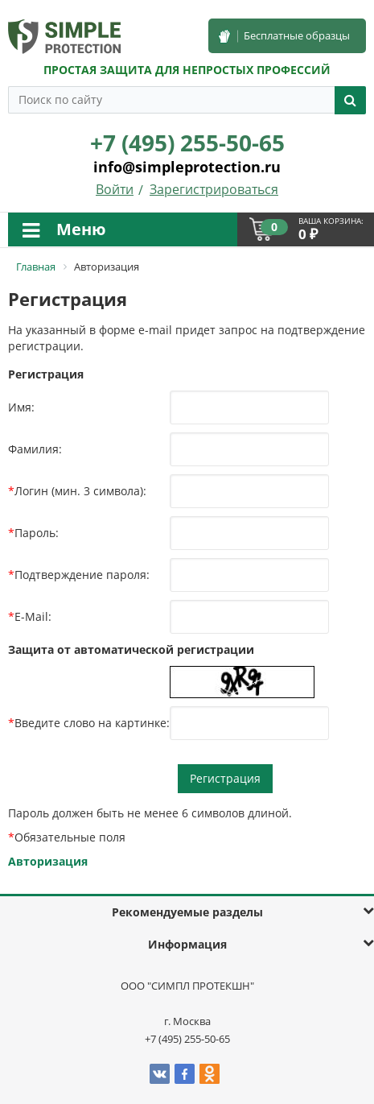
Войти (115, 189)
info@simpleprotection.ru (187, 167)
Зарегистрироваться (214, 189)
